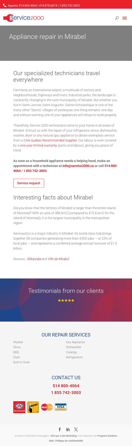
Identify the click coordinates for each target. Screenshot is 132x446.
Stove (16, 347)
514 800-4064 (66, 386)
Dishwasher (73, 347)
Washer (18, 342)
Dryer (16, 357)
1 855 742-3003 (34, 171)
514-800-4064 (28, 5)
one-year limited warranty (38, 145)
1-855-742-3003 (69, 5)
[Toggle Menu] (124, 18)
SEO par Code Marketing (64, 435)
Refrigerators (74, 357)
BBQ (16, 352)
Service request (28, 183)
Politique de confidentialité (69, 440)
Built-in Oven (21, 362)
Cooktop (71, 352)
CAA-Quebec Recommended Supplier (50, 140)
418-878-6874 (48, 5)
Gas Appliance (75, 342)
